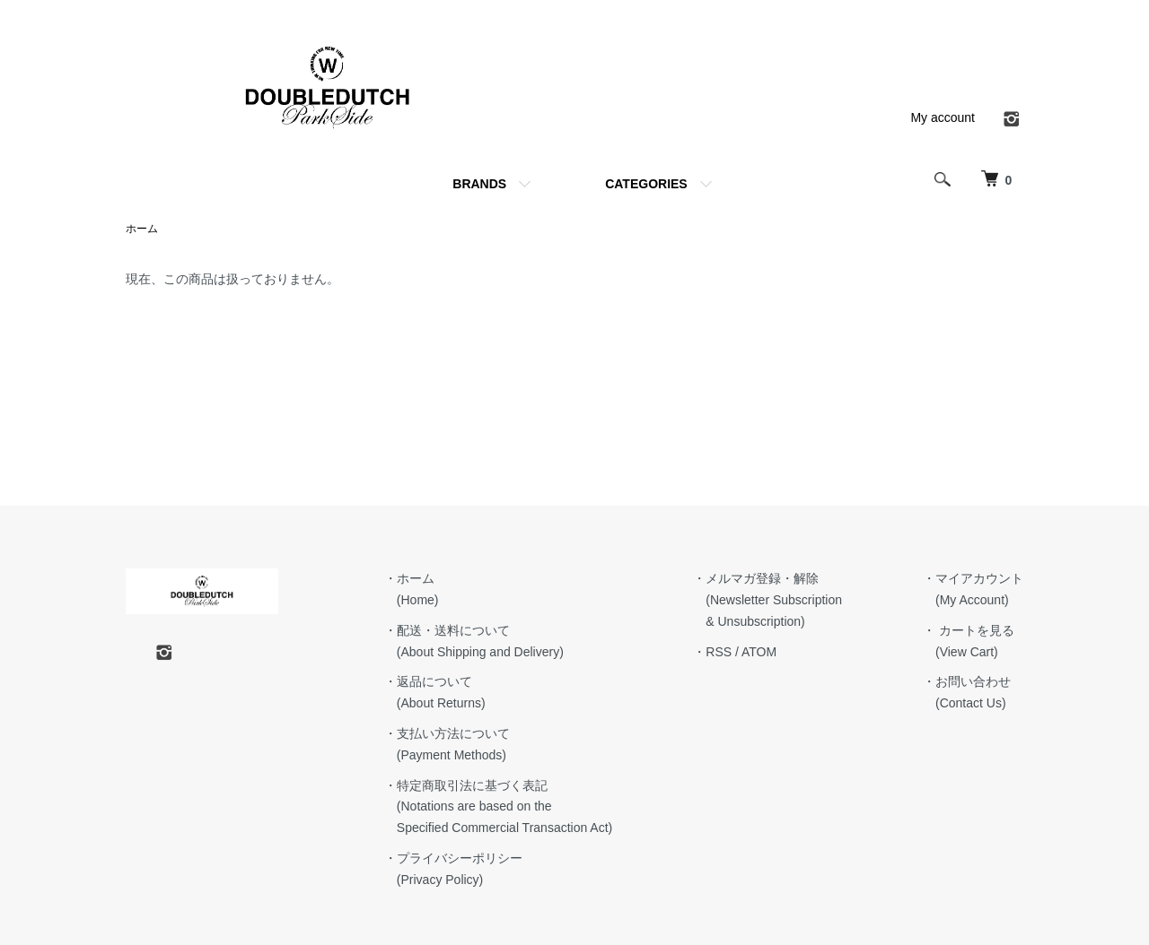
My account (942, 117)
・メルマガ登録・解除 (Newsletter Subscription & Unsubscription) (767, 600)
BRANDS (479, 184)
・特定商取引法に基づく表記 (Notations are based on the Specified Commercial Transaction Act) (498, 807)
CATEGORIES (646, 184)
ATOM (758, 652)
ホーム (142, 228)
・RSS (712, 652)
